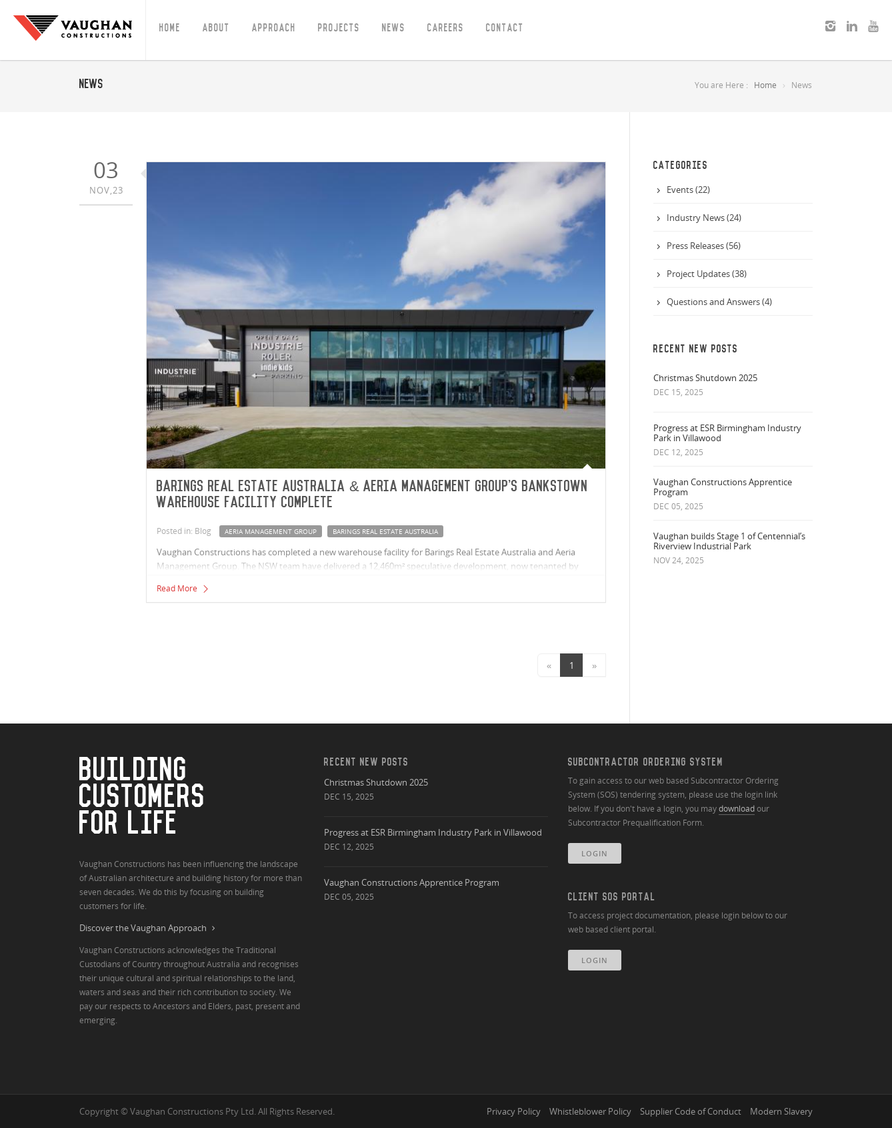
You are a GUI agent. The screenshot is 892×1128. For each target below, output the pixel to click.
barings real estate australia (385, 531)
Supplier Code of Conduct (690, 1111)
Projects (339, 28)
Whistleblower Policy (590, 1111)
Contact (505, 28)
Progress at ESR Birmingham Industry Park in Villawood (727, 433)
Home (170, 28)
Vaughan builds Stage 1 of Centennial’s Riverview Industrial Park (729, 541)
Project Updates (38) (707, 274)
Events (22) (688, 190)
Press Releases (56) (704, 246)
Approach (274, 28)
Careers (445, 28)
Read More (183, 588)
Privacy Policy (514, 1111)
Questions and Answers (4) (719, 302)
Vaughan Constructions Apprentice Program (722, 487)
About (216, 28)
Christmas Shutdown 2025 (705, 378)
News (393, 28)
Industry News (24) (704, 218)
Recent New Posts (366, 762)
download (737, 808)
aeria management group (271, 531)
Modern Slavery (781, 1111)
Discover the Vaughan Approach (148, 928)
